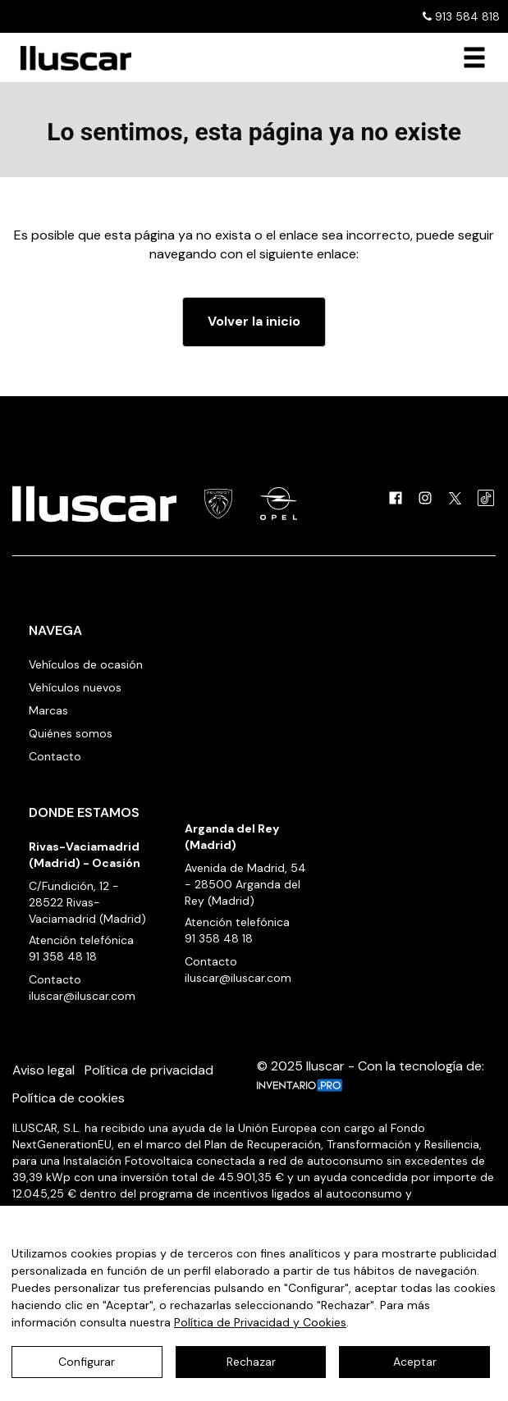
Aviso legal (43, 1070)
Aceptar (415, 1361)
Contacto (55, 756)
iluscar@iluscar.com (82, 995)
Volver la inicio (254, 321)
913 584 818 (461, 16)
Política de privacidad (149, 1070)
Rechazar (251, 1361)
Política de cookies (68, 1098)
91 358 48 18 (63, 956)
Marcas (48, 710)
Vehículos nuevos (75, 687)
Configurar (86, 1361)
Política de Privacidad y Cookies (260, 1322)
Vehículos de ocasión (86, 664)
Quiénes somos (70, 733)
